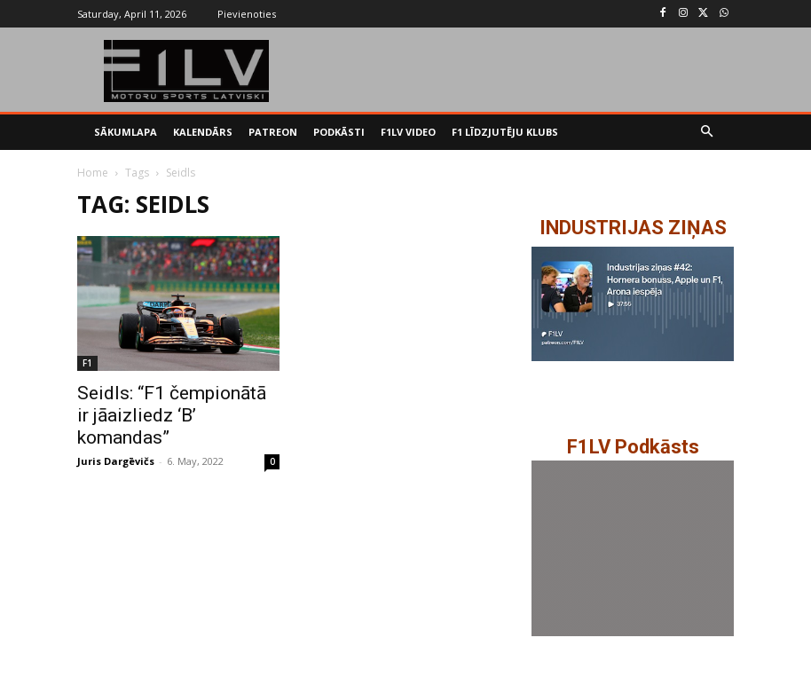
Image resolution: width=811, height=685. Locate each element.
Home (92, 172)
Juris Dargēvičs (115, 461)
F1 (87, 363)
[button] (707, 132)
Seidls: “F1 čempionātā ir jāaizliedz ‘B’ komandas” (171, 415)
